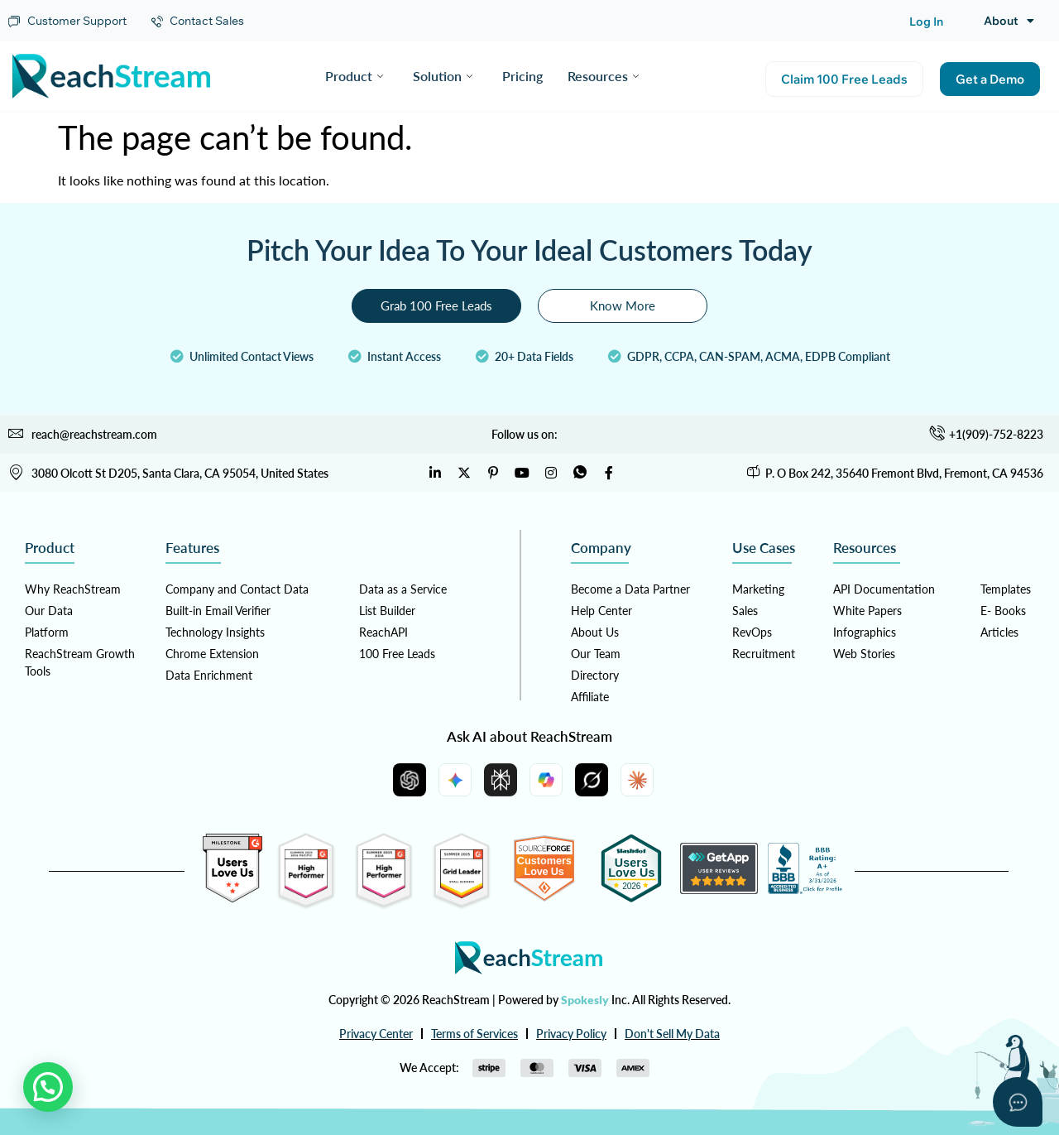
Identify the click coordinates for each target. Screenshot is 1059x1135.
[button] (48, 1087)
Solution (442, 76)
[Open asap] (1017, 1102)
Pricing (522, 76)
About (1009, 20)
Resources (603, 76)
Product (354, 76)
